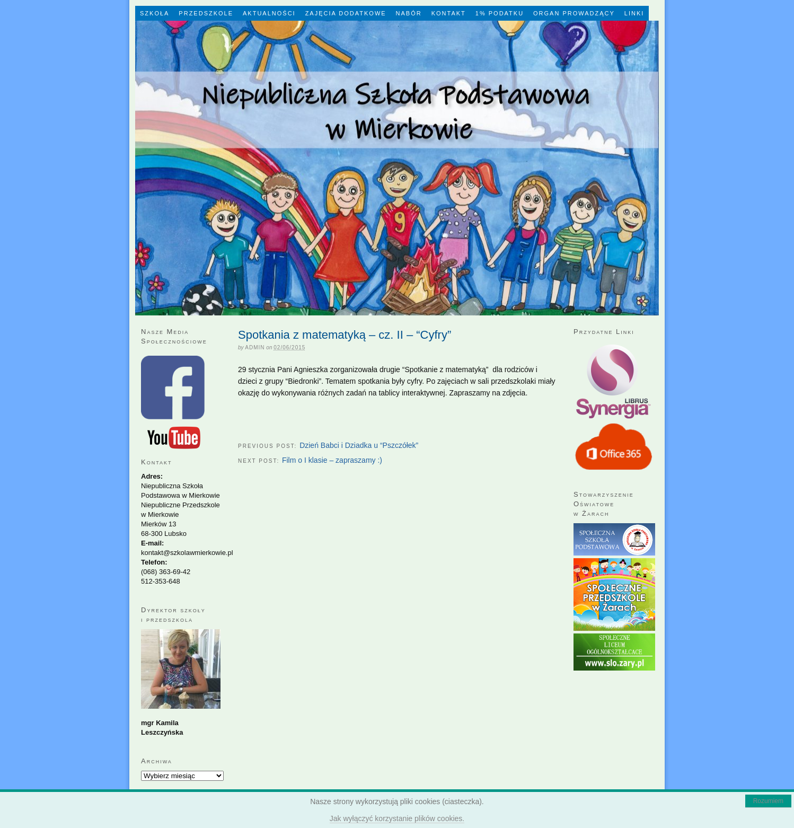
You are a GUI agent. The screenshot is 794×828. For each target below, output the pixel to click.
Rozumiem (768, 801)
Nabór (409, 13)
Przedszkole (206, 13)
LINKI (634, 13)
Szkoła (154, 13)
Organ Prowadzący (574, 13)
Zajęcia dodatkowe (345, 13)
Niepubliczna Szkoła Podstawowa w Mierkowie (397, 168)
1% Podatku (499, 13)
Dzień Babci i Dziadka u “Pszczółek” (358, 445)
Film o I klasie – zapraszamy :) (332, 460)
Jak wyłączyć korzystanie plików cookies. (397, 818)
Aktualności (269, 13)
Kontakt (448, 13)
